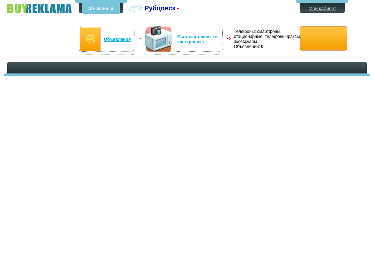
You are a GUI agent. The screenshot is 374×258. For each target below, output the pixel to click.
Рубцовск (159, 8)
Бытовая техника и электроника (197, 39)
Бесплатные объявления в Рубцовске (39, 8)
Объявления (101, 8)
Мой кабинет (322, 8)
